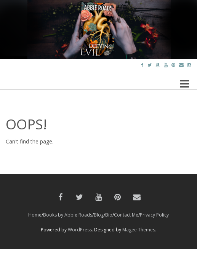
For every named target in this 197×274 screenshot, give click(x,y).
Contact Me (126, 215)
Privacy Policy (154, 215)
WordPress (80, 229)
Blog (99, 215)
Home (35, 215)
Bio (108, 215)
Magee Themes (138, 229)
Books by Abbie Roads (67, 215)
